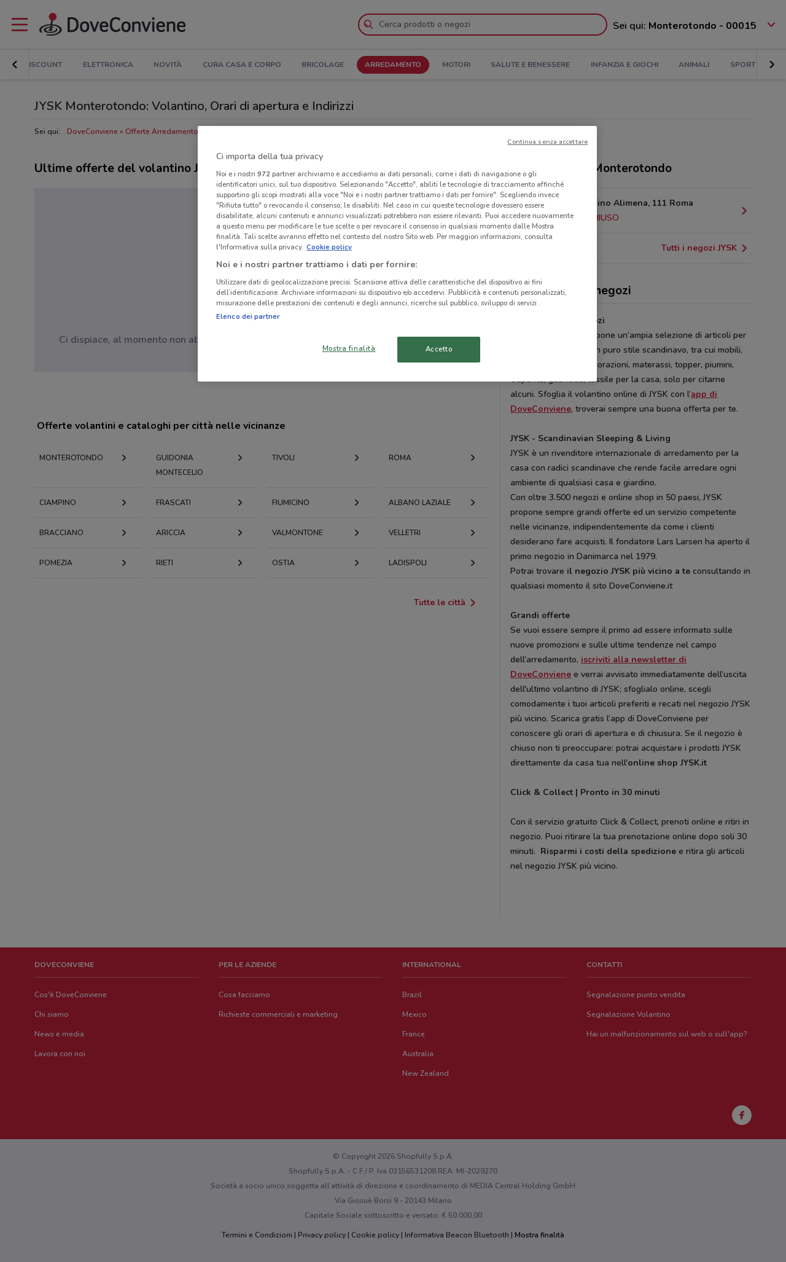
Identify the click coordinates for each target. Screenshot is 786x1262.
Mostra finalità (349, 348)
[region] (397, 254)
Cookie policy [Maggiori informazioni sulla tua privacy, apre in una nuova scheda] (329, 247)
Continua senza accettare (547, 141)
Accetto (439, 349)
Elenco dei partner (247, 316)
